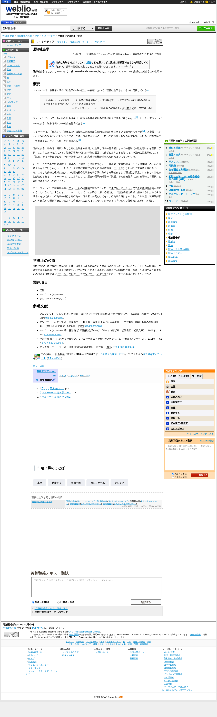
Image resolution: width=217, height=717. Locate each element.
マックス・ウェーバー (119, 71)
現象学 (86, 188)
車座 (39, 482)
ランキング (87, 42)
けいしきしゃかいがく (118, 501)
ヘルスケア (12, 102)
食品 (9, 118)
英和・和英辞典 (41, 2)
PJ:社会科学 (54, 358)
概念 (108, 192)
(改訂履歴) (74, 634)
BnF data (85, 375)
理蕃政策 (173, 222)
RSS (121, 697)
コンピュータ (13, 65)
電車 (9, 69)
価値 (49, 172)
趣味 (9, 106)
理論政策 (173, 261)
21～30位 (197, 376)
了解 (42, 290)
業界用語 (11, 61)
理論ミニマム (175, 253)
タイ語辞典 (169, 677)
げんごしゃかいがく (86, 501)
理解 (170, 233)
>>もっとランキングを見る (200, 433)
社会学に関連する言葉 (42, 502)
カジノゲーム (98, 482)
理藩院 (171, 226)
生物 (9, 114)
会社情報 (134, 655)
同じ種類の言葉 (24, 36)
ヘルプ (212, 2)
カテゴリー (100, 42)
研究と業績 (175, 147)
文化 (9, 94)
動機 (97, 156)
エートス (118, 168)
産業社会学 (108, 504)
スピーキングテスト (17, 252)
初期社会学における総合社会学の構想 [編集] (184, 178)
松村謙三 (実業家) (179, 423)
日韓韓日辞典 (73, 2)
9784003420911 (52, 334)
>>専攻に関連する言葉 (150, 506)
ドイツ (62, 375)
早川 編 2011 (57, 388)
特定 (173, 391)
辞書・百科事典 (14, 130)
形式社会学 (102, 501)
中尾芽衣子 (176, 402)
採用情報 (134, 658)
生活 (9, 98)
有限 (173, 381)
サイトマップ (34, 668)
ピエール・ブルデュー (68, 274)
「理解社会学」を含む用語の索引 (51, 608)
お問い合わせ (102, 652)
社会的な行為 (99, 148)
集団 (87, 148)
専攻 (44, 36)
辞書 (6, 2)
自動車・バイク (14, 73)
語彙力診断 (13, 248)
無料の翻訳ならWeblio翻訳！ (57, 11)
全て (5, 54)
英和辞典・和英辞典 (173, 658)
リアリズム (175, 161)
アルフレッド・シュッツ (122, 188)
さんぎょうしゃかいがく (125, 504)
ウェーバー (175, 201)
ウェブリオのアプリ (71, 652)
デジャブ (119, 482)
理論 (170, 245)
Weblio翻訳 (169, 661)
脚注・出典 (175, 154)
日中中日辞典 (57, 2)
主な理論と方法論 (178, 169)
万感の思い (176, 397)
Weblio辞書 (195, 634)
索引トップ (62, 42)
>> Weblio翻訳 (207, 440)
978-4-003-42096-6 (123, 347)
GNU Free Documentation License (84, 632)
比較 (156, 172)
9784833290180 (54, 317)
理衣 (170, 229)
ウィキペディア (45, 41)
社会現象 (78, 148)
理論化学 (173, 257)
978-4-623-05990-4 (52, 342)
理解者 (171, 241)
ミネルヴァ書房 (86, 338)
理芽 (170, 218)
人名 (9, 122)
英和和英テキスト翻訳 (50, 572)
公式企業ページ (137, 652)
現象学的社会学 (145, 188)
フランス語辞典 (171, 671)
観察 (59, 148)
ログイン (184, 2)
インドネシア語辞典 (173, 674)
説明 (37, 156)
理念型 (129, 172)
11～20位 (184, 376)
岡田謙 (172, 165)
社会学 (51, 36)
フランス (73, 375)
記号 (6, 225)
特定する (56, 482)
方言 (9, 126)
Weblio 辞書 (199, 2)
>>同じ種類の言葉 (130, 506)
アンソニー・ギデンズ (94, 274)
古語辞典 (87, 2)
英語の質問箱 (14, 244)
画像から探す (68, 655)
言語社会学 (71, 501)
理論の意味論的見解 (179, 249)
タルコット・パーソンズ (53, 298)
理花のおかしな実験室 (180, 214)
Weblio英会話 (14, 240)
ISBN (81, 326)
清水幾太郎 (128, 108)
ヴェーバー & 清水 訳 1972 (56, 392)
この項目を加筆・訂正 (112, 354)
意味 (130, 148)
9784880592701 (93, 326)
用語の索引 (75, 42)
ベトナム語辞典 (171, 680)
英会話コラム (14, 236)
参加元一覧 (209, 22)
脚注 (88, 62)
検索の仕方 (33, 655)
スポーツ (11, 110)
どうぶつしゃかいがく (91, 504)
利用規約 (32, 661)
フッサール (74, 188)
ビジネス (11, 57)
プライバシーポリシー (38, 665)
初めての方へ (196, 22)
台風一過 (76, 482)
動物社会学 (75, 504)
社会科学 (60, 354)
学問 (37, 36)
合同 (173, 386)
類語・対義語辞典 (22, 2)
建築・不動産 (13, 86)
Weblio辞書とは (35, 652)
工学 (9, 81)
